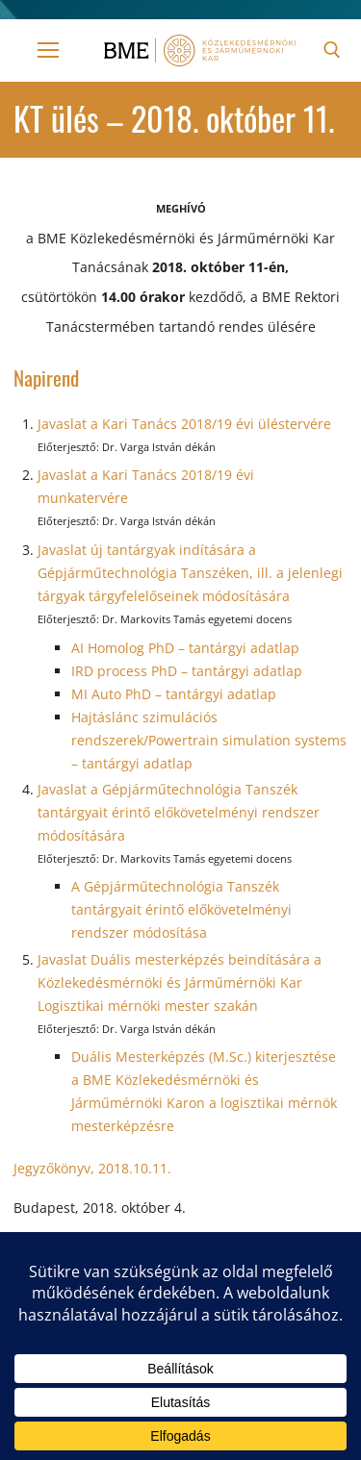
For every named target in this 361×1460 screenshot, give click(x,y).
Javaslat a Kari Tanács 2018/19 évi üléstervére (184, 424)
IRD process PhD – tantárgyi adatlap (186, 671)
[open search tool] (332, 50)
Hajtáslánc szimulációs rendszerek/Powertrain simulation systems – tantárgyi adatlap (209, 740)
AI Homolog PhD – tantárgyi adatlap (185, 648)
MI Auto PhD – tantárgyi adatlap (173, 694)
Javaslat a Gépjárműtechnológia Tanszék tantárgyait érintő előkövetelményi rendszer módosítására (179, 812)
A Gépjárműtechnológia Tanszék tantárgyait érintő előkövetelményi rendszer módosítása (181, 909)
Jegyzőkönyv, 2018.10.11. (92, 1168)
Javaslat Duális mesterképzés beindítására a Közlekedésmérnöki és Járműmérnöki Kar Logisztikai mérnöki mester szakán (180, 982)
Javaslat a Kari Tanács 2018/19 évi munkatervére (146, 486)
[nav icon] (48, 50)
